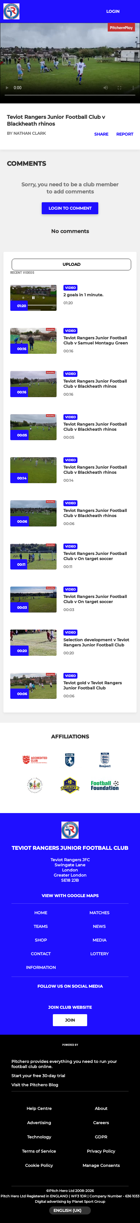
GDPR (101, 1137)
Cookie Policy (39, 1165)
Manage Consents (101, 1165)
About (101, 1108)
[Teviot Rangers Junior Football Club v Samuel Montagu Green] (33, 341)
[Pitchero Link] (70, 1052)
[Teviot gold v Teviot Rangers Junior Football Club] (33, 686)
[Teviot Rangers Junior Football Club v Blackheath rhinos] (33, 384)
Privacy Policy (101, 1151)
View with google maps (70, 896)
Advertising (39, 1122)
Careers (101, 1122)
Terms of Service (39, 1151)
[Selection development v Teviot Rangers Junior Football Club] (33, 643)
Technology (39, 1137)
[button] (98, 134)
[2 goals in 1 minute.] (33, 298)
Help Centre (39, 1108)
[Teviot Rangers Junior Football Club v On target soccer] (33, 556)
